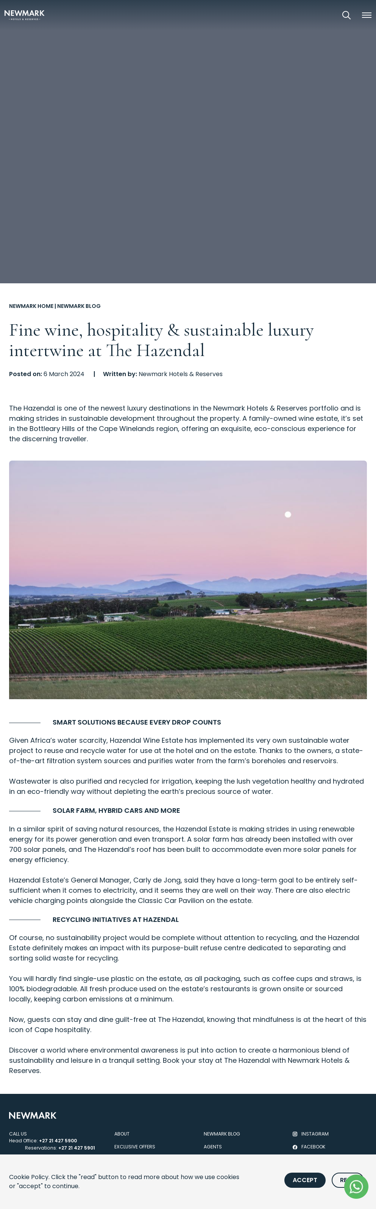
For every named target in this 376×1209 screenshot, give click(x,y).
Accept (305, 1180)
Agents (213, 1146)
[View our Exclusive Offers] (325, 15)
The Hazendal (32, 408)
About (121, 1134)
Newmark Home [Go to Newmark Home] (31, 306)
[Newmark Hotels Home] (24, 15)
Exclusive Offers (134, 1146)
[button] (366, 15)
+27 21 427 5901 (76, 1148)
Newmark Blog (79, 306)
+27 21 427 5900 (58, 1140)
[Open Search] (346, 15)
